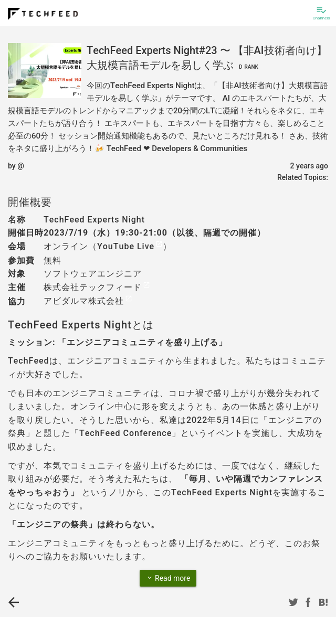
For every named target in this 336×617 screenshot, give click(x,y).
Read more (168, 577)
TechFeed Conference (125, 433)
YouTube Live (125, 246)
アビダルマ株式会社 (84, 301)
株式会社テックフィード (93, 287)
